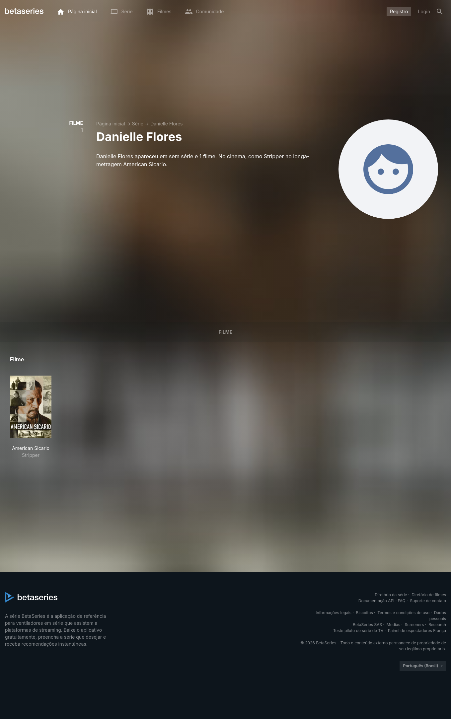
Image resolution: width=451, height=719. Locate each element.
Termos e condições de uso (403, 612)
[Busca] (439, 11)
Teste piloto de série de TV (358, 630)
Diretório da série (391, 594)
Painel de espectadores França (417, 630)
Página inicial (110, 123)
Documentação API (376, 600)
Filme (226, 332)
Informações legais (333, 612)
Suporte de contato (428, 600)
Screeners (414, 624)
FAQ (402, 600)
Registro (399, 11)
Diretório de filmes (429, 594)
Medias (393, 624)
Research (437, 624)
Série (137, 123)
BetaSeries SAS (367, 624)
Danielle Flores (166, 123)
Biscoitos (364, 612)
